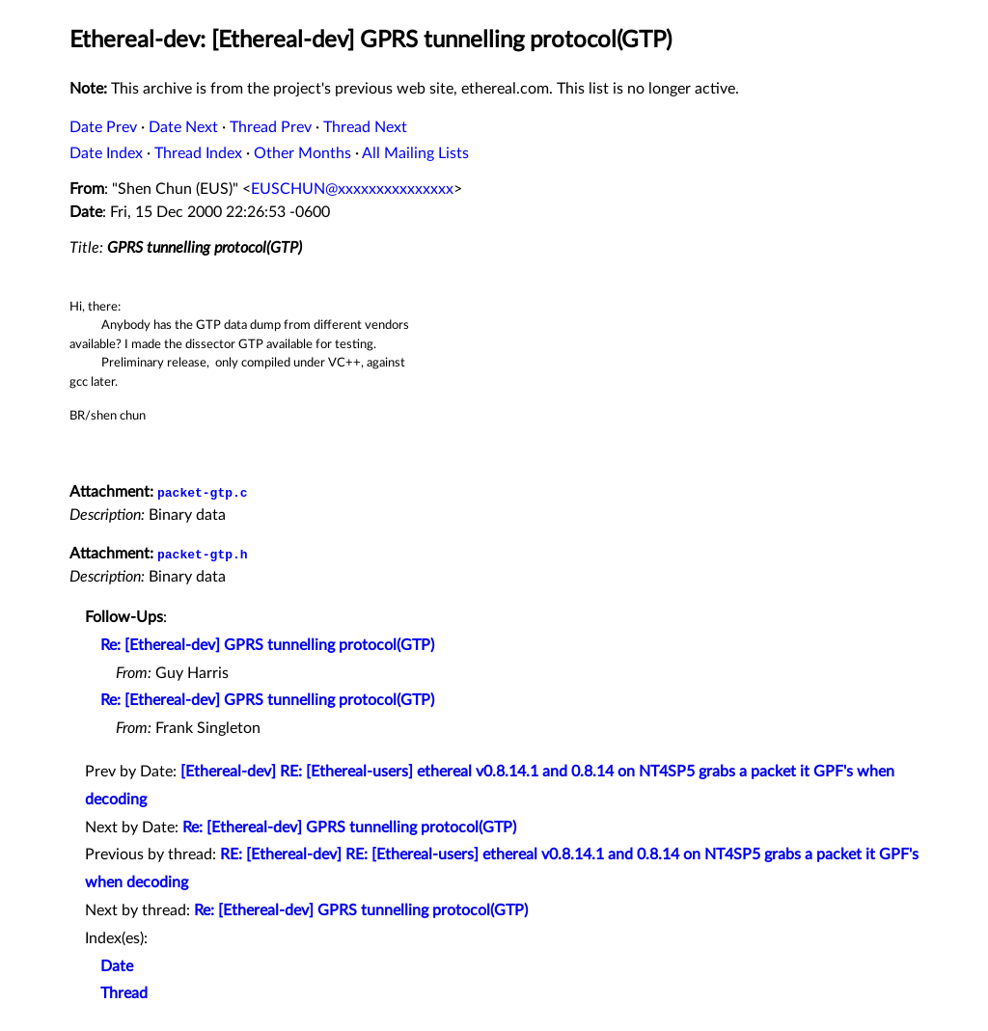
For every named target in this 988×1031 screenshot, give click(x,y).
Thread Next (365, 127)
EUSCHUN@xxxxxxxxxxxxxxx (352, 189)
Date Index (106, 153)
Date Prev (103, 127)
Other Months (302, 153)
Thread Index (198, 153)
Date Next (183, 127)
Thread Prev (271, 127)
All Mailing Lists (415, 153)
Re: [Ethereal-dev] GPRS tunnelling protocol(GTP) (267, 645)
